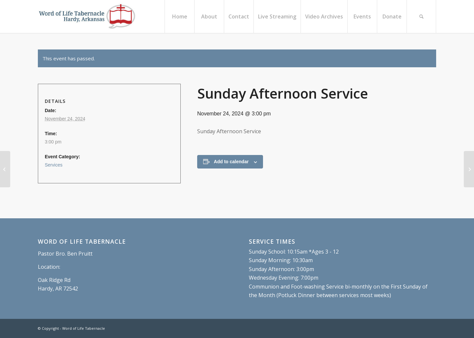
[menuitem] (179, 16)
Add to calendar (231, 161)
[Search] (421, 16)
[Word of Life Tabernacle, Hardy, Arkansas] (87, 16)
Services (54, 165)
